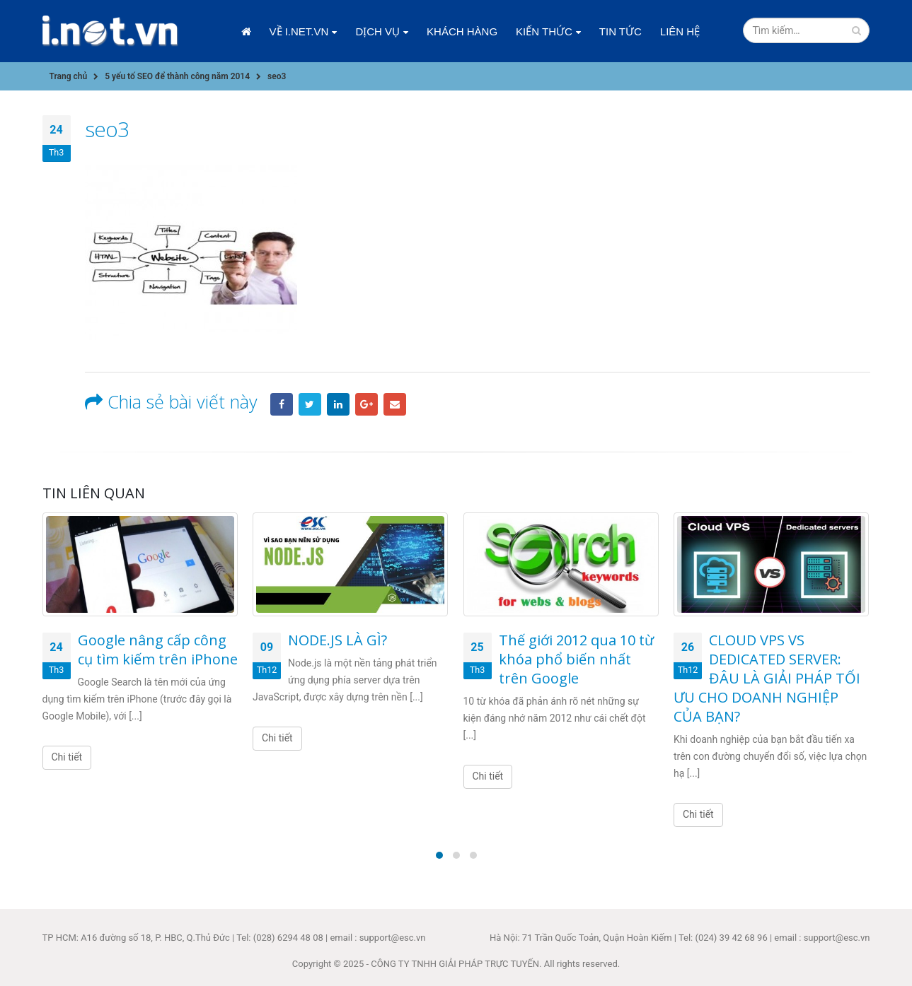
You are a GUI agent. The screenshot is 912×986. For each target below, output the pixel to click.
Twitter (310, 404)
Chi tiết (67, 757)
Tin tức (620, 31)
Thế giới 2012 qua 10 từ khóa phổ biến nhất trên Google (576, 659)
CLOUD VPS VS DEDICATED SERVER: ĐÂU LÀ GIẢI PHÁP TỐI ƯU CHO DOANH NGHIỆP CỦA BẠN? (767, 678)
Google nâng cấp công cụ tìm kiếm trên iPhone (158, 649)
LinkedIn (338, 404)
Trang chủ (246, 32)
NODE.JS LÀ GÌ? (337, 640)
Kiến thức (544, 31)
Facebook (281, 404)
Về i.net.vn (299, 31)
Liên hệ (680, 31)
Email (394, 404)
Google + (366, 404)
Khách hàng (462, 31)
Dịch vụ (377, 31)
